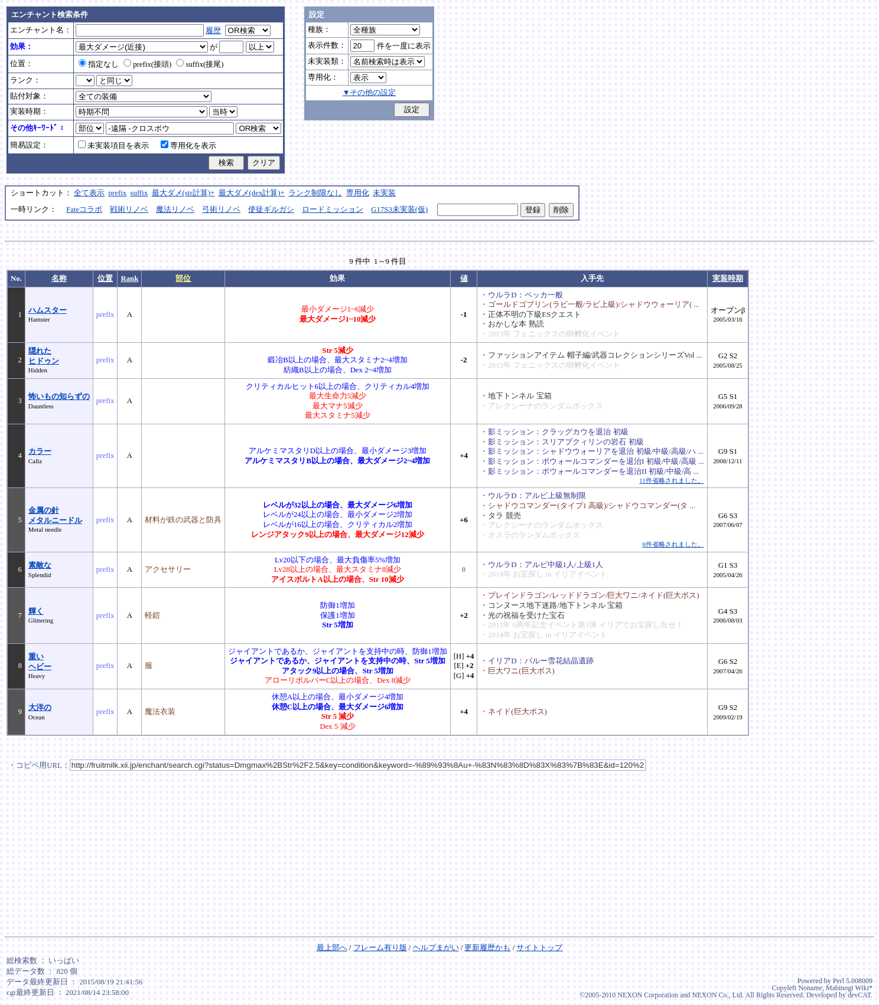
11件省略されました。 (671, 480)
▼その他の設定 (369, 93)
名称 (59, 278)
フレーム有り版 (380, 948)
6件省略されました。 (673, 544)
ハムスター (47, 310)
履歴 (213, 31)
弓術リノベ (221, 209)
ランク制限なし (315, 193)
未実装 (384, 193)
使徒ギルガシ (271, 209)
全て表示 (89, 193)
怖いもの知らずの (59, 396)
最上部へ (332, 948)
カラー (39, 451)
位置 (105, 278)
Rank (129, 278)
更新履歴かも (487, 948)
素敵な (39, 565)
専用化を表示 (188, 146)
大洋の (39, 707)
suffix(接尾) (199, 64)
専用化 (357, 193)
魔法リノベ (175, 209)
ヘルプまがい (436, 948)
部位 (183, 278)
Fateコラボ (84, 209)
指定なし (99, 64)
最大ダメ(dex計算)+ (252, 193)
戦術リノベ (129, 209)
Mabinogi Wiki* (849, 988)
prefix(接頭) (147, 64)
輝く (36, 611)
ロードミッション (332, 209)
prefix (118, 193)
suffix (139, 193)
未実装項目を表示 (113, 146)
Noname (810, 988)
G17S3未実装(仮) (399, 209)
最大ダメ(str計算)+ (183, 193)
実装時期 (727, 278)
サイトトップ (539, 948)
